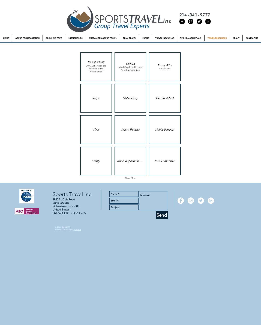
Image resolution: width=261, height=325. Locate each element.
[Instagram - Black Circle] (190, 21)
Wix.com (77, 229)
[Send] (162, 215)
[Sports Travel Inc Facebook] (182, 21)
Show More (130, 178)
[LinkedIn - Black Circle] (208, 21)
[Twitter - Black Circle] (199, 21)
